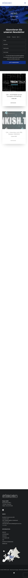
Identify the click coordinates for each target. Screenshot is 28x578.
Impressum (4, 543)
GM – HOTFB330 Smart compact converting (14, 97)
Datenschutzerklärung (7, 541)
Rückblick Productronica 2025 (8, 517)
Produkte (4, 536)
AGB (3, 539)
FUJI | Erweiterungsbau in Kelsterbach (10, 520)
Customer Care (5, 538)
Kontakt (4, 532)
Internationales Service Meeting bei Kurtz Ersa (11, 523)
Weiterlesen (13, 104)
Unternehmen (5, 534)
